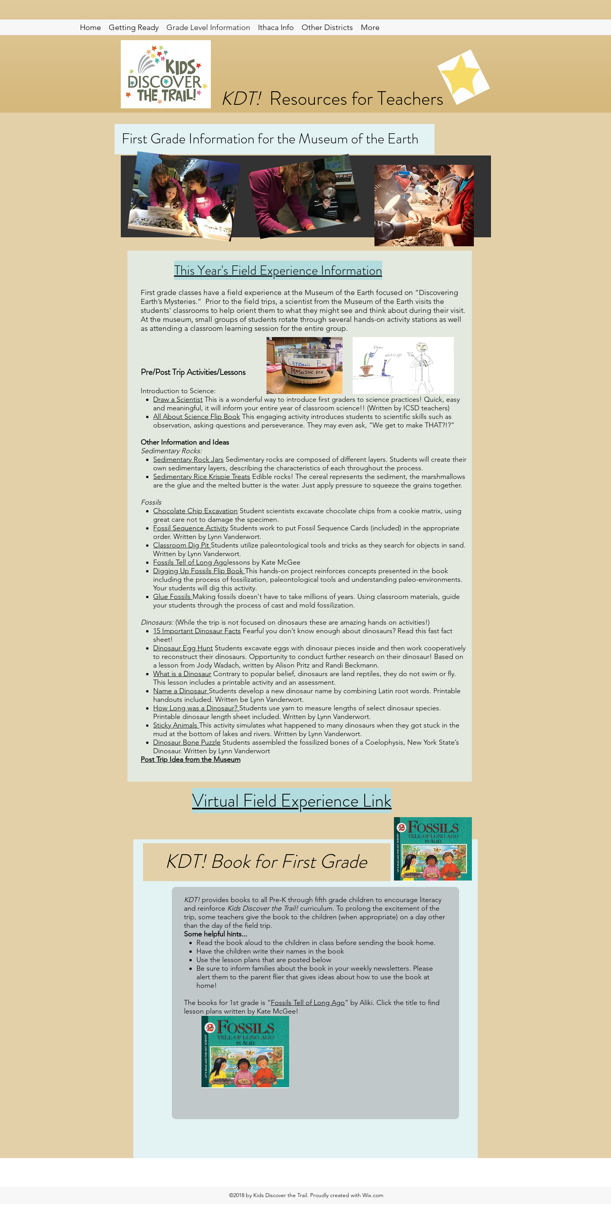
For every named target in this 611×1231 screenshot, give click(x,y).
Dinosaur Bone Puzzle (187, 742)
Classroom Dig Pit (182, 545)
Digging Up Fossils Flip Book (199, 571)
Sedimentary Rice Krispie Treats (201, 476)
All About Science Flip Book (196, 416)
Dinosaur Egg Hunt (183, 648)
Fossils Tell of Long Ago (190, 562)
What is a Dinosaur (182, 673)
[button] (327, 27)
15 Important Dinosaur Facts (197, 631)
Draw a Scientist (178, 399)
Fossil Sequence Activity (190, 528)
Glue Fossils (172, 596)
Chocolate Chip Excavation (195, 511)
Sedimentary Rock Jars (188, 459)
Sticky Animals (176, 725)
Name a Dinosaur (181, 691)
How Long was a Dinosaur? (196, 708)
